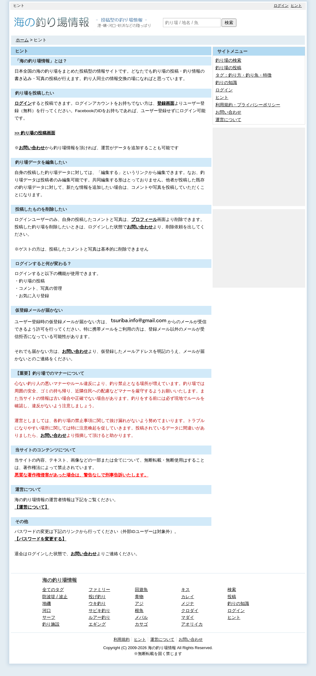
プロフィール (144, 219)
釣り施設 (51, 624)
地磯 (46, 603)
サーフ (48, 617)
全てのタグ (53, 589)
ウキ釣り (97, 603)
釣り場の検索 (228, 60)
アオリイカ (192, 624)
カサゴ (141, 624)
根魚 (139, 610)
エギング (97, 624)
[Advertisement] (259, 166)
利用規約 (122, 639)
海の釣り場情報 (59, 580)
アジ (139, 603)
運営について (228, 119)
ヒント (296, 5)
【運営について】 (32, 507)
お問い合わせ (32, 148)
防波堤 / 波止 (55, 596)
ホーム (22, 39)
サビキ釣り (99, 610)
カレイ (187, 596)
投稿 (231, 596)
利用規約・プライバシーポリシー (247, 104)
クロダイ (189, 610)
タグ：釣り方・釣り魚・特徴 (243, 75)
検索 (229, 22)
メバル (141, 617)
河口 (46, 610)
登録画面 (165, 103)
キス (185, 589)
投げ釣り (97, 596)
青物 (139, 596)
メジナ (187, 603)
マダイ (187, 617)
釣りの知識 (226, 82)
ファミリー (99, 589)
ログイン (281, 5)
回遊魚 (141, 589)
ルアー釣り (99, 617)
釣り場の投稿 (228, 67)
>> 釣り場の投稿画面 (35, 133)
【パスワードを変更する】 (40, 539)
